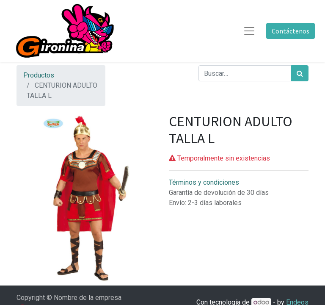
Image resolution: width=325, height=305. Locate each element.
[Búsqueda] (299, 73)
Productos (38, 75)
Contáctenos (290, 31)
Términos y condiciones (204, 182)
